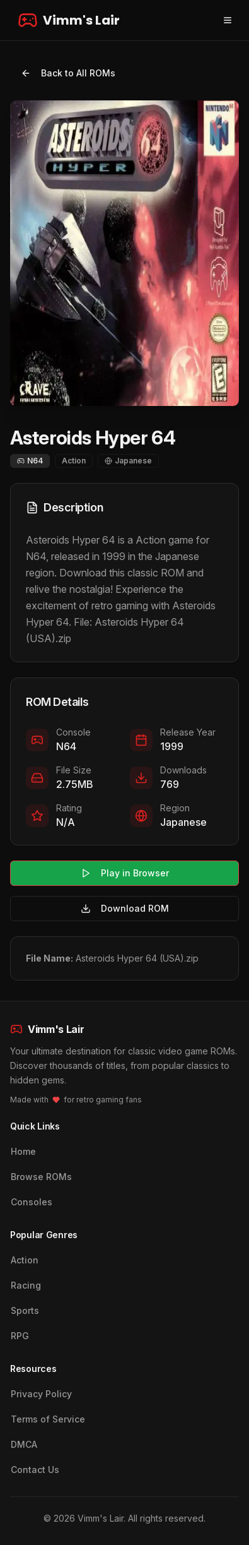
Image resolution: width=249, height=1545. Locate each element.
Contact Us (35, 1469)
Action (24, 1260)
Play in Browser (125, 873)
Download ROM (125, 908)
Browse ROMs (41, 1176)
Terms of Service (48, 1419)
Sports (25, 1310)
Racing (26, 1285)
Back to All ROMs (68, 73)
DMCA (24, 1444)
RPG (20, 1335)
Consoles (31, 1201)
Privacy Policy (41, 1393)
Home (23, 1151)
